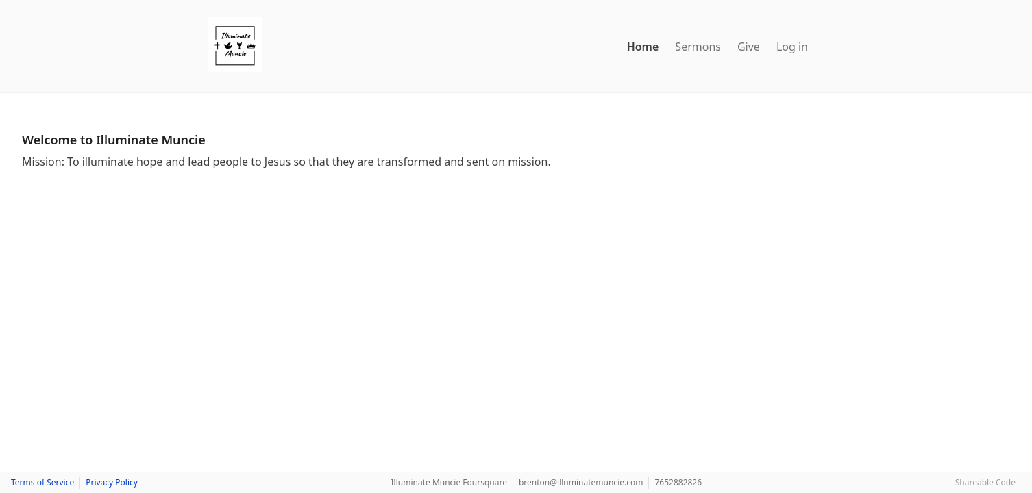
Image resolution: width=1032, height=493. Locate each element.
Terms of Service (42, 482)
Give (748, 46)
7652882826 (678, 482)
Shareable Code (985, 482)
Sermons (698, 46)
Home (643, 46)
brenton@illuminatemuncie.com (581, 482)
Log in (792, 46)
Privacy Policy (112, 482)
